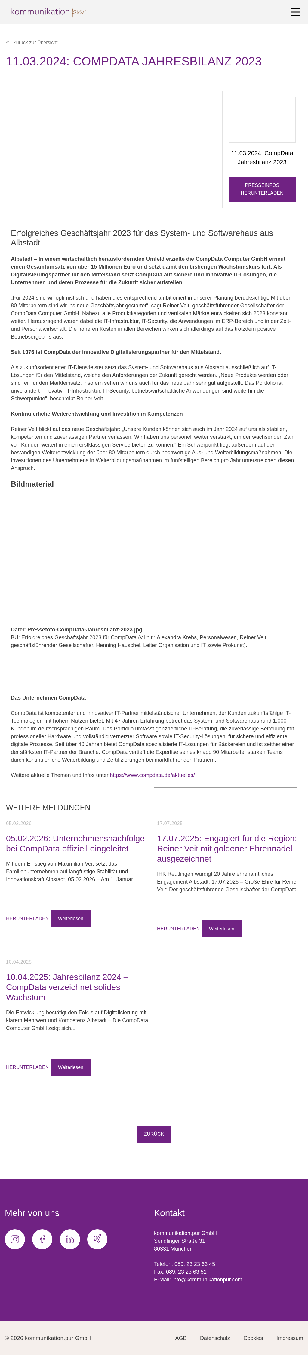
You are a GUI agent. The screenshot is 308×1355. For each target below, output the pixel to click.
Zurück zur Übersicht (32, 42)
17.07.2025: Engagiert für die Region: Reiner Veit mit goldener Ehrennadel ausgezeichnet (227, 848)
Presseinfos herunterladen (262, 189)
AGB (181, 1338)
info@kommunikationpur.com (207, 1280)
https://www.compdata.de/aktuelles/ (152, 775)
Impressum (289, 1338)
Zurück (154, 1134)
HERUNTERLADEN (27, 918)
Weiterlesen (70, 918)
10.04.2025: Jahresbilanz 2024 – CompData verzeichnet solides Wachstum (67, 987)
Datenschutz (215, 1338)
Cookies (253, 1338)
